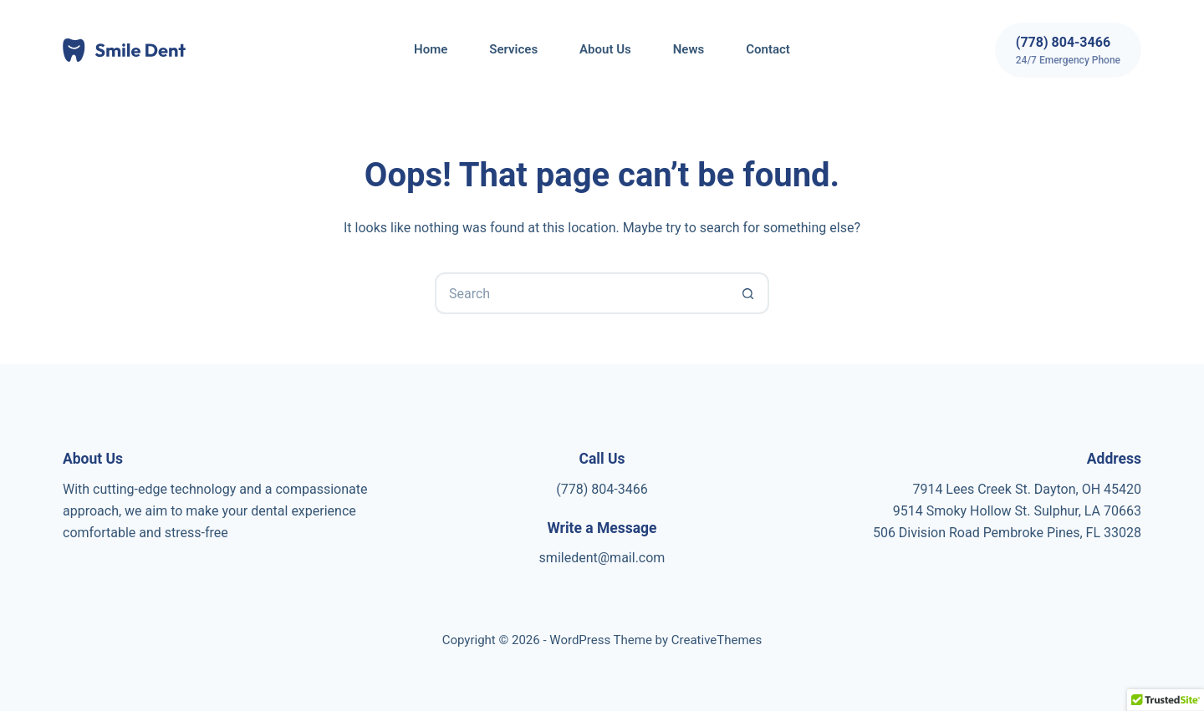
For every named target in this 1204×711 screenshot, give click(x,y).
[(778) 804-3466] (1068, 50)
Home (430, 49)
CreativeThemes (717, 640)
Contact (768, 49)
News (688, 49)
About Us (605, 49)
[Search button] (748, 293)
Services (513, 49)
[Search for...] (581, 293)
